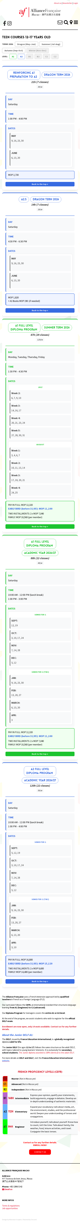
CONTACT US (40, 1150)
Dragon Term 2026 (57, 75)
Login (75, 3)
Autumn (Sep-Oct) (13, 50)
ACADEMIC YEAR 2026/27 (40, 553)
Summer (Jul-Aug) (51, 44)
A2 (21, 56)
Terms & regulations (11, 1205)
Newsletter (68, 3)
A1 (13, 56)
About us (57, 3)
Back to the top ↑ (40, 184)
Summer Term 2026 (57, 327)
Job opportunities (10, 1208)
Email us (7, 1189)
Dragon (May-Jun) (26, 44)
